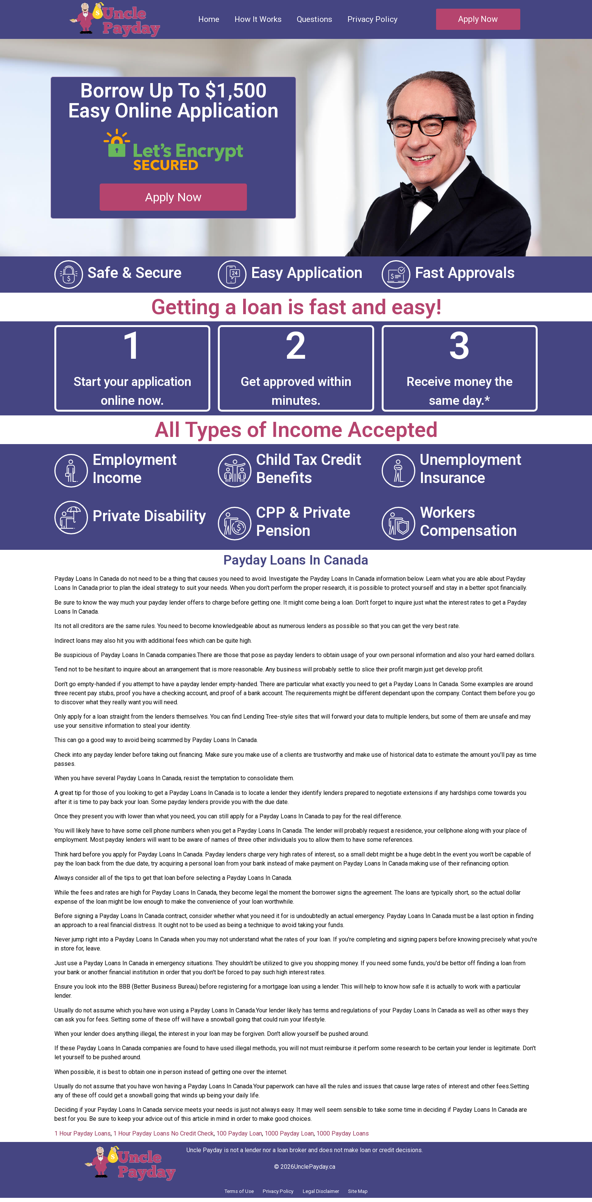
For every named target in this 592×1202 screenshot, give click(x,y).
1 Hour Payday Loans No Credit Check (163, 1133)
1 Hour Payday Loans (82, 1133)
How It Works (258, 19)
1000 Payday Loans (342, 1133)
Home (208, 19)
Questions (314, 19)
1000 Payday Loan (289, 1133)
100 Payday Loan (239, 1133)
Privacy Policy (372, 19)
